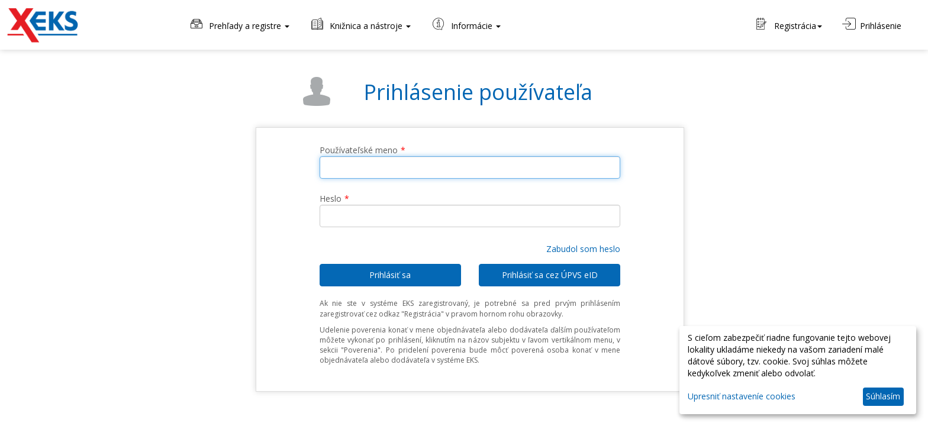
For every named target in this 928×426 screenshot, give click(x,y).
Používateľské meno (359, 150)
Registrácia (789, 24)
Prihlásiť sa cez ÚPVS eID (550, 274)
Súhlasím (883, 396)
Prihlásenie (871, 24)
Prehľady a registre (239, 24)
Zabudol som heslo (583, 248)
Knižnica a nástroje (360, 24)
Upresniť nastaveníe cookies (741, 396)
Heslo (330, 198)
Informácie (466, 24)
